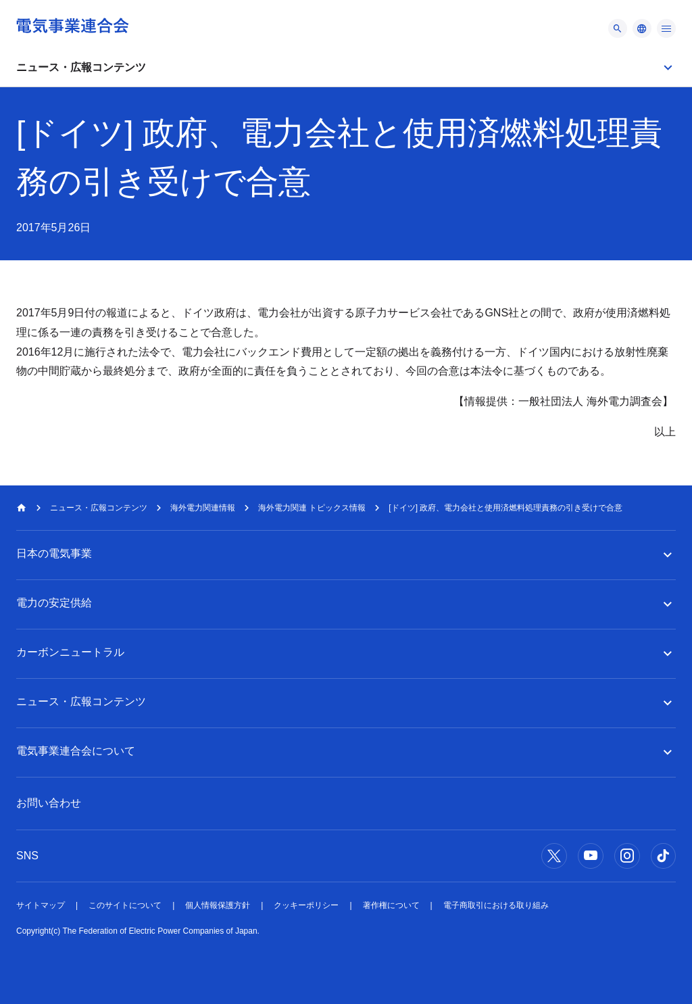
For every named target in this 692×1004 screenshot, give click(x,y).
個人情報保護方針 (217, 905)
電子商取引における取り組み (496, 905)
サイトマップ (40, 905)
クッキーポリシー (306, 905)
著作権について (391, 905)
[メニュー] (617, 28)
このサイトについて (125, 905)
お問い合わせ (48, 803)
